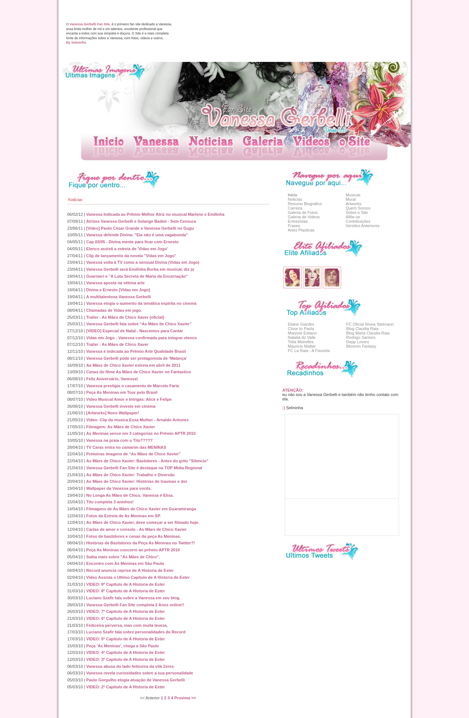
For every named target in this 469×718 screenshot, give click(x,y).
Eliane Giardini (301, 324)
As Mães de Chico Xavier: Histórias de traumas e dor (136, 481)
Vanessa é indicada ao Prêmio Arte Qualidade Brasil (136, 351)
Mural (351, 199)
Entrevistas (298, 221)
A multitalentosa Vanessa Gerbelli (118, 297)
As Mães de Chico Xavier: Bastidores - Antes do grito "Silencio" (147, 461)
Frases (294, 225)
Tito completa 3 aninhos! (109, 502)
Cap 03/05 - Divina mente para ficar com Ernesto (132, 242)
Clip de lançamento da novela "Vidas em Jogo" (131, 255)
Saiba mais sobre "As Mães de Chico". (123, 557)
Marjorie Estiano (302, 333)
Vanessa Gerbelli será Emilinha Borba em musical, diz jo (140, 269)
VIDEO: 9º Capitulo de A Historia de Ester (125, 584)
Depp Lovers (357, 342)
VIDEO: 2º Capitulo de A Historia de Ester (125, 687)
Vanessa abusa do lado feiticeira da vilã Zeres (130, 666)
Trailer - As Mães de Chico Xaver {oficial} (125, 317)
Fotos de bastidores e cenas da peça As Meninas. (133, 536)
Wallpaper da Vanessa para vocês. (119, 488)
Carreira (295, 208)
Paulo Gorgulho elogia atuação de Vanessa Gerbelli (135, 680)
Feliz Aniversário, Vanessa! (112, 379)
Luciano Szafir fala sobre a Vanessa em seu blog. (133, 598)
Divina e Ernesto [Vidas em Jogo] (118, 290)
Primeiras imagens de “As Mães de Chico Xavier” (133, 454)
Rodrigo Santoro (361, 337)
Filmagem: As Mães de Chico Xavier (120, 427)
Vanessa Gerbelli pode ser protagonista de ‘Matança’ (136, 358)
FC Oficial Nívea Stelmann (370, 324)
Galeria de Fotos (303, 212)
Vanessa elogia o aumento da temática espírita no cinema (141, 303)
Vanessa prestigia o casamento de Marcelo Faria (132, 386)
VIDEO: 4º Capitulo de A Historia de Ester (125, 652)
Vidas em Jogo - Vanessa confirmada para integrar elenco (141, 338)
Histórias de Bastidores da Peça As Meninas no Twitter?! (140, 543)
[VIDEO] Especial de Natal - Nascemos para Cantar (134, 331)
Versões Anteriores (362, 225)
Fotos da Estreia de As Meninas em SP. (123, 516)
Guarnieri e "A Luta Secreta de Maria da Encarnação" (137, 276)
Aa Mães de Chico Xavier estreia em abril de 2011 (133, 365)
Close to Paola (301, 328)
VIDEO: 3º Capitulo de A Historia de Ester (125, 659)
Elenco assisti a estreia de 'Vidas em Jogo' (127, 249)
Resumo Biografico (305, 203)
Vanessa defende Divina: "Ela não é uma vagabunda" (137, 235)
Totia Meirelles (301, 342)
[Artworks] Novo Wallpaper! (112, 413)
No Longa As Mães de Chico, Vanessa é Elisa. (130, 495)
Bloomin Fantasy (361, 346)
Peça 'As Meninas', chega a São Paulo (122, 646)
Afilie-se (353, 217)
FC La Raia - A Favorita (309, 350)
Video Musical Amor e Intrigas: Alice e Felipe (128, 399)
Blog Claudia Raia (362, 328)
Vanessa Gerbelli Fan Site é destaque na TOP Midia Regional (144, 468)
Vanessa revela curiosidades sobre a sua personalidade (139, 673)
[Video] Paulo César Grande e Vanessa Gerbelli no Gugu (140, 228)
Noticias (295, 199)
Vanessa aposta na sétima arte (115, 283)
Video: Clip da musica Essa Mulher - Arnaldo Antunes (137, 420)
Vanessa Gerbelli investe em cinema (120, 406)
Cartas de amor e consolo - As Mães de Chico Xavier (136, 529)
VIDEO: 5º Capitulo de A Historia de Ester (125, 639)
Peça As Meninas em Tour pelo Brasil (121, 392)
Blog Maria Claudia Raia (368, 333)
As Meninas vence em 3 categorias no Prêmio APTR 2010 (141, 433)
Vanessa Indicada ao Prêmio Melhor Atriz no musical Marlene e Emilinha (155, 214)
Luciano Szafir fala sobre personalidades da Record (135, 632)
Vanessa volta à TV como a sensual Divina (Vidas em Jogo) (142, 262)
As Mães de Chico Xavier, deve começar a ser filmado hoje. (142, 522)
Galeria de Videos (304, 217)
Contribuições (358, 221)
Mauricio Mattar (302, 346)
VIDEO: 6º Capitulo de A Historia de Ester (125, 618)
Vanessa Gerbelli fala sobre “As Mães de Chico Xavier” (138, 324)
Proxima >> (185, 698)
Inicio (293, 195)
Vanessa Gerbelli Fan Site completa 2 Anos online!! (135, 605)
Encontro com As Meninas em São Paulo (125, 563)
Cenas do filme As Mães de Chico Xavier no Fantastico (138, 372)
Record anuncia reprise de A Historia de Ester (130, 570)
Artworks (353, 203)
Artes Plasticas (301, 230)
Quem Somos (358, 208)
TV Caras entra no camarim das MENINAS (126, 447)
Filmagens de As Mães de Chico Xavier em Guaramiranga (141, 509)
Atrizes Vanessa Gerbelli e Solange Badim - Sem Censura (141, 221)
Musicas (353, 195)
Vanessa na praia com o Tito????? (119, 440)
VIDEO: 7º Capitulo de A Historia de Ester (125, 611)
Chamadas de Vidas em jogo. (114, 310)
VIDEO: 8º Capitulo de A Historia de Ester (125, 591)
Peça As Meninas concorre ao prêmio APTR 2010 (133, 550)
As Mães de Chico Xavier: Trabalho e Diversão (130, 475)
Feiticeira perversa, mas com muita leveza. (127, 625)
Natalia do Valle (302, 337)
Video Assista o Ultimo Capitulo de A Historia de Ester (137, 577)
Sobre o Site (357, 212)
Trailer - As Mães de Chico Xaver (117, 344)
